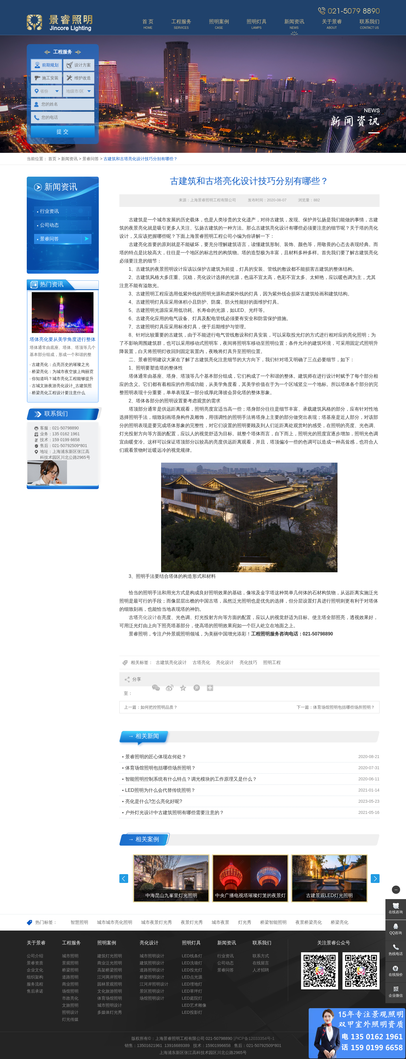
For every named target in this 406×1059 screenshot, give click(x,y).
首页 (52, 158)
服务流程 (35, 984)
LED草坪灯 (192, 991)
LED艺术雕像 (194, 1005)
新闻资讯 (69, 158)
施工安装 (46, 78)
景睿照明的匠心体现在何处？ (155, 756)
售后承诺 (35, 991)
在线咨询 (396, 912)
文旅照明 (70, 1005)
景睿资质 (35, 963)
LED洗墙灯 (192, 963)
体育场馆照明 (109, 998)
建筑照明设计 (152, 963)
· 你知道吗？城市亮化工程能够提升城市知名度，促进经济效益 (62, 379)
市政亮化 (70, 998)
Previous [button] (123, 878)
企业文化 (35, 970)
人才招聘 (261, 970)
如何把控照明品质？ (159, 707)
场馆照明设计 (152, 998)
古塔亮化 (201, 662)
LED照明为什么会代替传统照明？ (160, 790)
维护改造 (78, 78)
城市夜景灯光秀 (156, 922)
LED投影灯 (192, 1012)
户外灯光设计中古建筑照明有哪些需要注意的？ (174, 812)
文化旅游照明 (109, 991)
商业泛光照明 (109, 963)
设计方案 (78, 65)
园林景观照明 (109, 984)
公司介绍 (35, 955)
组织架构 (35, 977)
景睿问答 (90, 158)
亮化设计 (147, 617)
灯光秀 (244, 922)
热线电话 (396, 954)
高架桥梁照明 (109, 970)
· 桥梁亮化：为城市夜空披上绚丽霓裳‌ (62, 372)
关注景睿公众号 (333, 942)
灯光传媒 (70, 1019)
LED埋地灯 (192, 984)
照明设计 (70, 1012)
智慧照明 (79, 922)
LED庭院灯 (192, 998)
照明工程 (272, 662)
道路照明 (70, 977)
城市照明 (70, 955)
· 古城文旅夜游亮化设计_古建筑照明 (61, 386)
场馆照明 (70, 991)
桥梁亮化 (339, 922)
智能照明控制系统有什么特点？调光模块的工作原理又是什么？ (191, 779)
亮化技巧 (248, 662)
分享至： (132, 681)
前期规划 (46, 65)
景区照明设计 (152, 991)
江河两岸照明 (109, 977)
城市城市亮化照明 (114, 922)
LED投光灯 (192, 970)
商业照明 (70, 984)
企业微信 (396, 995)
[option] (170, 878)
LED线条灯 (192, 955)
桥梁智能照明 (273, 922)
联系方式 (261, 955)
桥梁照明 (70, 970)
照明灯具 (191, 942)
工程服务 (71, 942)
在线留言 (261, 963)
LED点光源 (192, 977)
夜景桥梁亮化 (308, 922)
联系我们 (262, 942)
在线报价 (396, 975)
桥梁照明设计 (152, 977)
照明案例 (106, 942)
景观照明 (70, 963)
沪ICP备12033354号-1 (254, 1038)
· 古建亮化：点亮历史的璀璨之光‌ (60, 364)
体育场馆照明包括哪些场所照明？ (344, 707)
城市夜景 (220, 922)
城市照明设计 (109, 1005)
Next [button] (375, 878)
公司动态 (49, 224)
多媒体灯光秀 (109, 1012)
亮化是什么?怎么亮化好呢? (153, 801)
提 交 (62, 132)
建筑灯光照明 (109, 955)
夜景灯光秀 (192, 922)
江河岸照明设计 (154, 984)
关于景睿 (36, 942)
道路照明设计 (152, 970)
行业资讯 (49, 211)
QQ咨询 (396, 933)
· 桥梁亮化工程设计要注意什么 (58, 392)
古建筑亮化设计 (171, 662)
